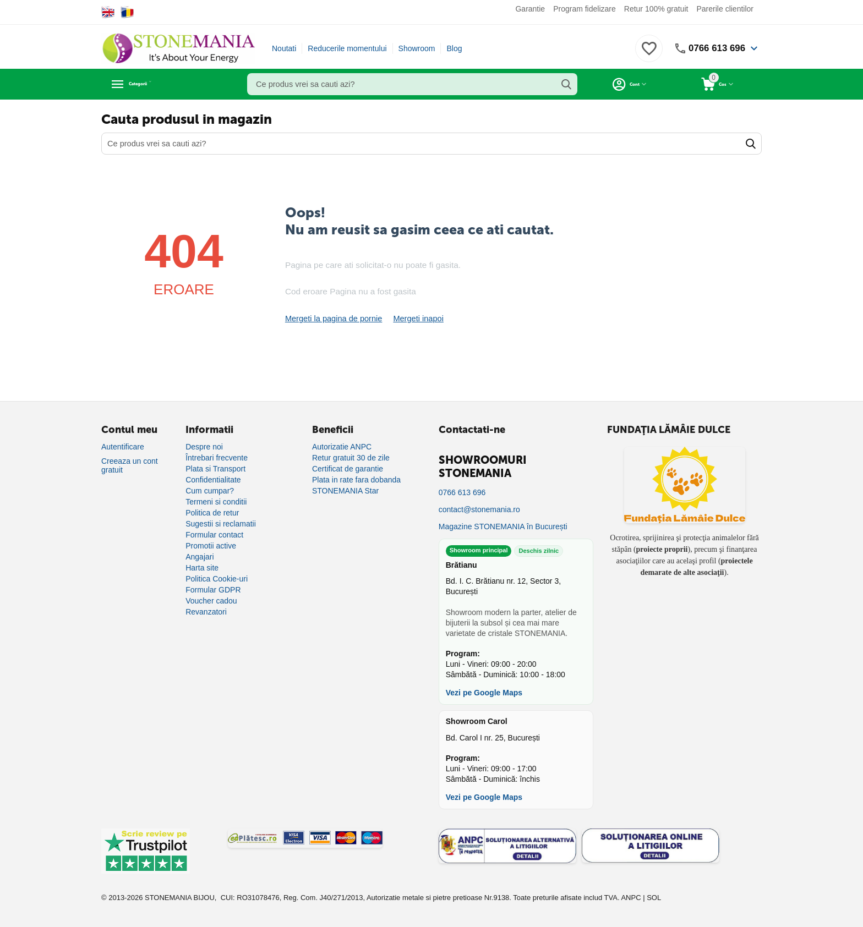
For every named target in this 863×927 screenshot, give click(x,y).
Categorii (151, 84)
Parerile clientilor (725, 8)
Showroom (416, 48)
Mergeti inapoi (414, 318)
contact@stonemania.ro (479, 509)
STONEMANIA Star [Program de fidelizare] (345, 490)
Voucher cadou (211, 600)
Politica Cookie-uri (216, 578)
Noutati (284, 48)
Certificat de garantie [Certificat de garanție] (347, 468)
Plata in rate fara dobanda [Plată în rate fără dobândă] (356, 479)
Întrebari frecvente (216, 457)
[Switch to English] (108, 12)
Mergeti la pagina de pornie (332, 318)
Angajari (199, 556)
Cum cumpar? (209, 490)
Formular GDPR (213, 589)
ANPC (631, 897)
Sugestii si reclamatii (220, 523)
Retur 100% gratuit (656, 8)
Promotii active (210, 545)
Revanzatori (206, 611)
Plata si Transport (215, 468)
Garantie (530, 8)
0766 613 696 (715, 48)
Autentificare (122, 446)
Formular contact (214, 534)
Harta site (202, 567)
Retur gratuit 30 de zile (351, 457)
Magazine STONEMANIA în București (503, 526)
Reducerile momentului (347, 48)
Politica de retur (212, 512)
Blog (454, 48)
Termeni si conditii (216, 501)
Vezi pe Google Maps (484, 692)
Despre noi (204, 446)
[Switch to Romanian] (127, 12)
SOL (654, 897)
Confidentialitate (213, 479)
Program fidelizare (584, 8)
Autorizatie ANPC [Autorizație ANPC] (342, 446)
